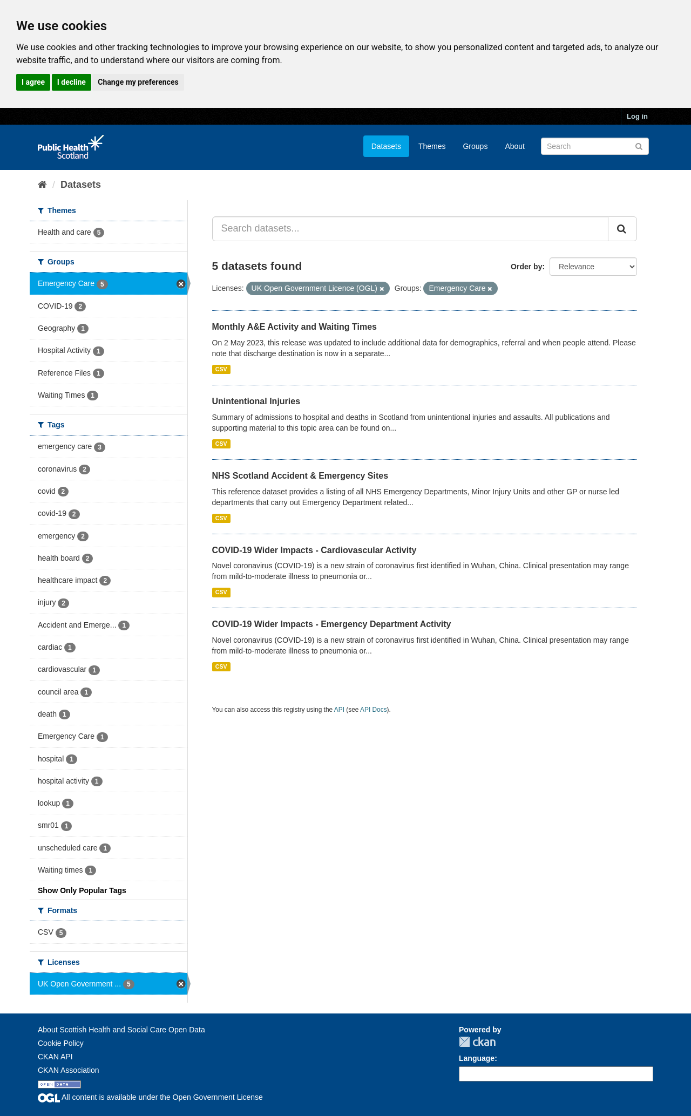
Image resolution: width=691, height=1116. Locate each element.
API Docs (373, 709)
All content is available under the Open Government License (150, 1097)
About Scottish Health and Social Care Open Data (121, 1029)
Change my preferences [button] (138, 82)
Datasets (386, 146)
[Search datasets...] (410, 228)
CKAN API (55, 1056)
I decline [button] (71, 82)
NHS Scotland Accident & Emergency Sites (300, 475)
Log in (637, 116)
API (339, 709)
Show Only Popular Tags (82, 890)
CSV (221, 369)
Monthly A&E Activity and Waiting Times (294, 326)
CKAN (477, 1041)
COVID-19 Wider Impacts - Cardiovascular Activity (314, 550)
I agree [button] (33, 82)
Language (476, 1058)
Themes (432, 146)
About (515, 146)
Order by (526, 266)
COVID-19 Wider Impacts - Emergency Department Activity (331, 624)
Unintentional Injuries (256, 401)
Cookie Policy (61, 1043)
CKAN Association (68, 1070)
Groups (475, 146)
